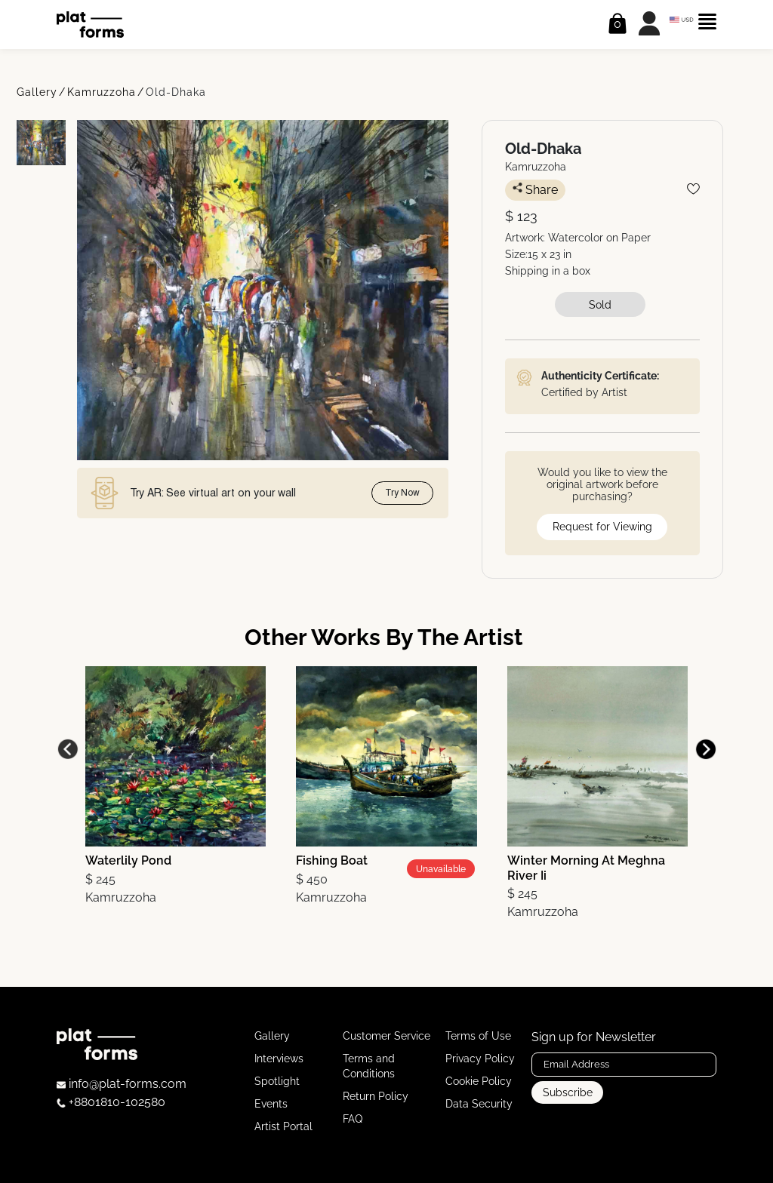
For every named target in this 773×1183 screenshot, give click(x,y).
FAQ (352, 1119)
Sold (600, 305)
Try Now (402, 492)
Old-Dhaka (176, 92)
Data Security (479, 1104)
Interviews (278, 1058)
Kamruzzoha (101, 92)
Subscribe (568, 1092)
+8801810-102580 (111, 1102)
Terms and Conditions (369, 1066)
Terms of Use (478, 1036)
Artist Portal (283, 1126)
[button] (705, 749)
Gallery (37, 92)
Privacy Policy (480, 1058)
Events (271, 1104)
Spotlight (277, 1081)
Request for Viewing (602, 527)
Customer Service (386, 1036)
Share (535, 190)
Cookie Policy (478, 1081)
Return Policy (375, 1096)
